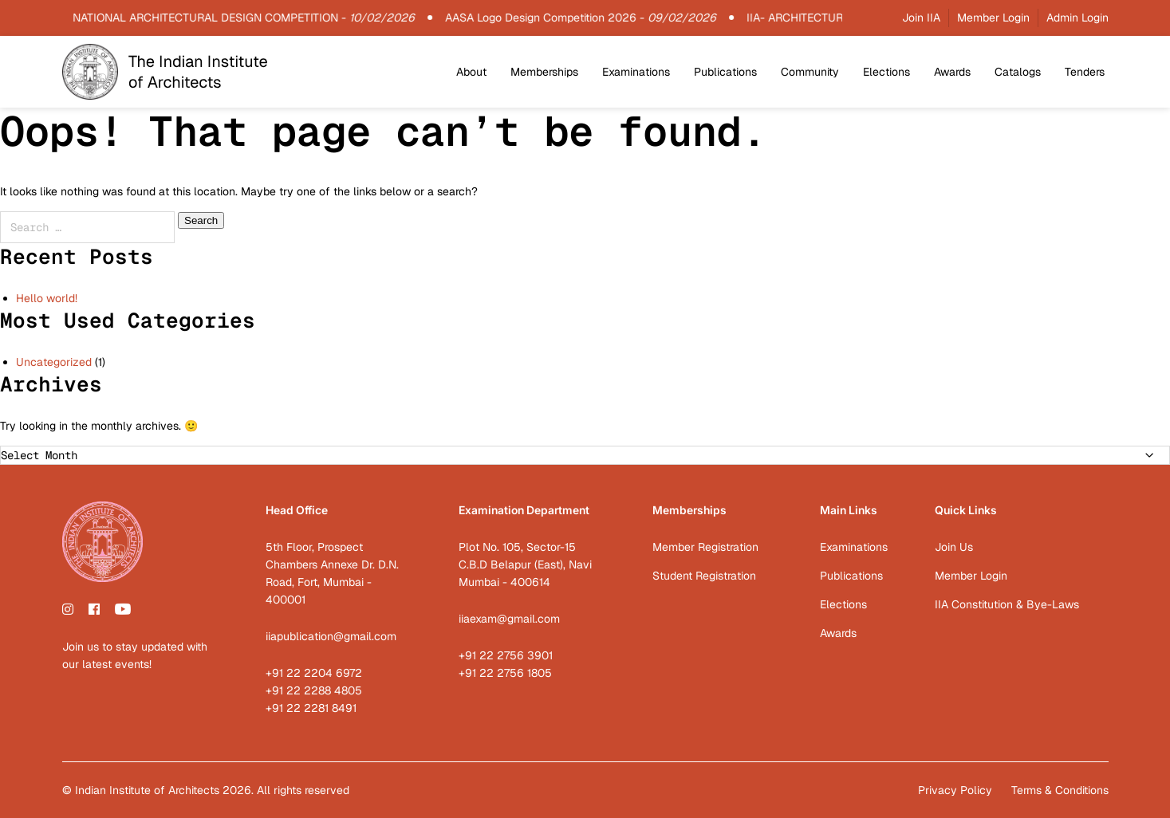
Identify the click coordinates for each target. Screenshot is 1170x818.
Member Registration (705, 547)
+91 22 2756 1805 (505, 673)
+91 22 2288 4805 (314, 690)
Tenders (1085, 72)
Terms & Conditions (1060, 790)
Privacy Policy (955, 790)
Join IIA (921, 17)
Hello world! (46, 298)
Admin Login (1077, 17)
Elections (886, 72)
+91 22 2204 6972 (314, 673)
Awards (952, 72)
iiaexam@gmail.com (509, 619)
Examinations (636, 72)
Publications (725, 72)
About (471, 72)
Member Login (993, 17)
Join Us (954, 547)
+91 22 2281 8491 (311, 708)
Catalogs (1018, 72)
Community (810, 72)
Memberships (544, 72)
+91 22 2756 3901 (506, 655)
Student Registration (704, 575)
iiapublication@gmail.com (331, 636)
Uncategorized (54, 362)
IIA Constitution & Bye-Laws (1007, 604)
